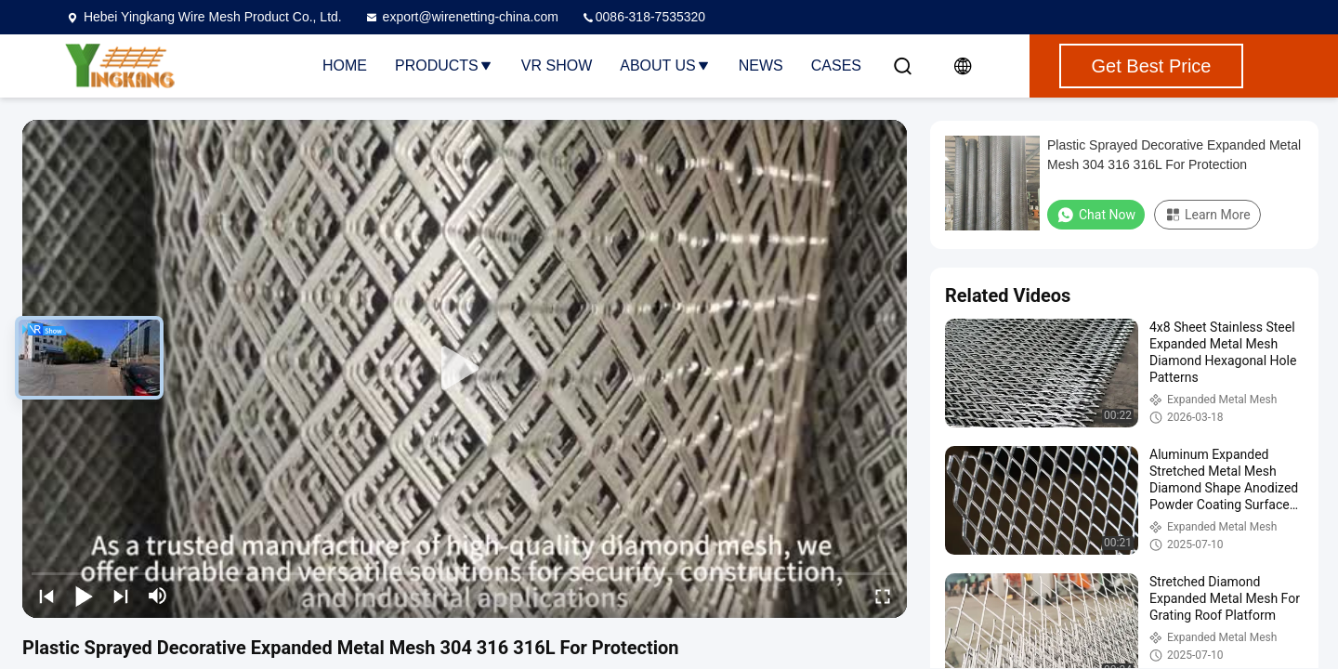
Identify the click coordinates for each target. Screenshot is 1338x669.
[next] (120, 596)
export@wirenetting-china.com (461, 16)
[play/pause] (83, 596)
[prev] (46, 596)
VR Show (556, 65)
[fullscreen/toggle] (882, 596)
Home (344, 65)
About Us (665, 65)
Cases (836, 65)
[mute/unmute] (158, 596)
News (761, 65)
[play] (464, 369)
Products (444, 65)
